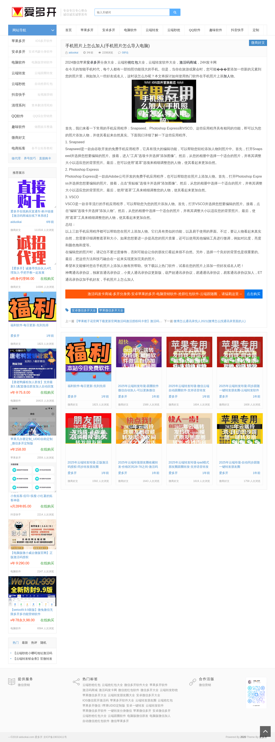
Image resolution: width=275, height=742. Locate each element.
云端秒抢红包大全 (94, 716)
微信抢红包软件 (128, 690)
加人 (226, 76)
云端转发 (18, 73)
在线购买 (47, 278)
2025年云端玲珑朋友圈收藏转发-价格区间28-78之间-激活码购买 (138, 467)
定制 (256, 30)
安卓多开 (108, 30)
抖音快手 (18, 94)
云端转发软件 (155, 705)
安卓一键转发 (135, 705)
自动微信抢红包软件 (96, 721)
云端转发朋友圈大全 (121, 695)
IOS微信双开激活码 (95, 700)
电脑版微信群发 (137, 716)
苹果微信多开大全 (111, 310)
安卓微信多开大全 (84, 310)
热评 (34, 642)
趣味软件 (18, 127)
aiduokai (73, 52)
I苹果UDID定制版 (113, 705)
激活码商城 (188, 62)
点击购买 (253, 294)
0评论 (125, 52)
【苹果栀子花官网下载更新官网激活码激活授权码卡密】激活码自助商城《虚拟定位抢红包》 (136, 321)
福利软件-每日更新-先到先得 (30, 325)
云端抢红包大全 (112, 685)
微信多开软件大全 (136, 685)
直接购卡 (45, 158)
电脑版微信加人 (160, 716)
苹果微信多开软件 (94, 710)
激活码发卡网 (108, 690)
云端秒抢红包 (91, 685)
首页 (68, 30)
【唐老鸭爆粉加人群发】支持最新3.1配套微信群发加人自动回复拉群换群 (32, 386)
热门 (16, 642)
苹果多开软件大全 (122, 700)
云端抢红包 (165, 700)
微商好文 (18, 137)
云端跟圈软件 (117, 716)
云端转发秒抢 (169, 690)
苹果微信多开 (142, 710)
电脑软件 (130, 30)
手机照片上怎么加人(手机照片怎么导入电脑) (107, 45)
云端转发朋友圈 (145, 700)
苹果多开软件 (159, 685)
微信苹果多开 (120, 721)
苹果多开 (18, 41)
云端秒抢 (18, 84)
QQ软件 (194, 30)
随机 (43, 642)
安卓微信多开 (162, 710)
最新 (25, 642)
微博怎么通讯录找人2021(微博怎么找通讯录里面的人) (209, 321)
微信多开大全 (150, 690)
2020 (243, 737)
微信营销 (24, 685)
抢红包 (133, 62)
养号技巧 (30, 158)
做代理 (16, 158)
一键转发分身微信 (120, 710)
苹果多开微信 (91, 705)
